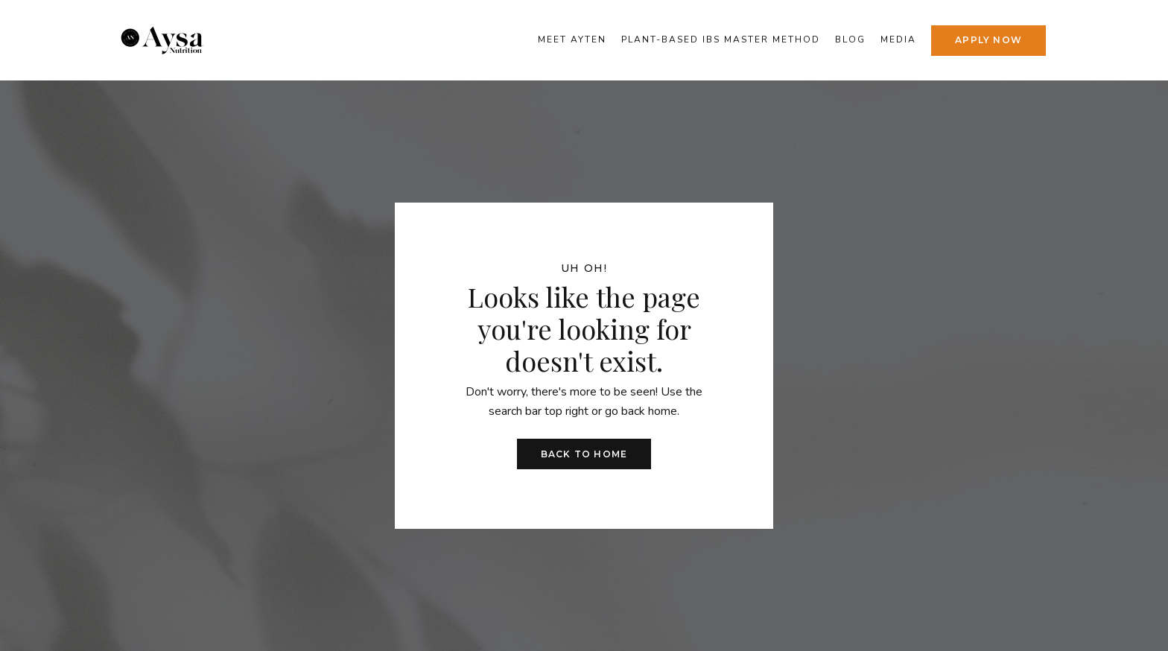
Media (898, 39)
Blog (850, 39)
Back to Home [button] (584, 454)
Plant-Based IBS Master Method (720, 39)
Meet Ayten (572, 39)
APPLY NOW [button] (988, 39)
